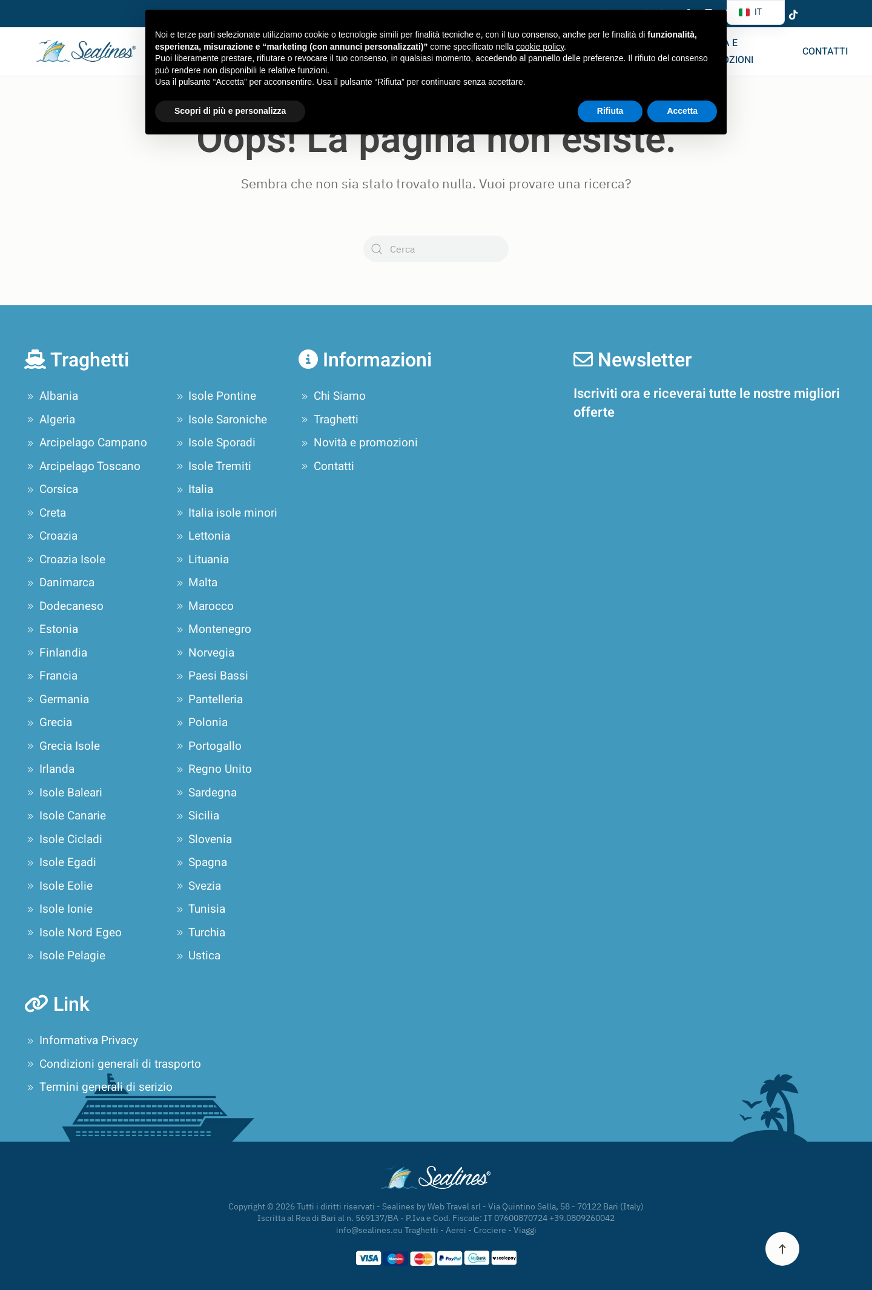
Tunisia (200, 909)
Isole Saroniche (221, 419)
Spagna (201, 862)
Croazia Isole (64, 559)
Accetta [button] (682, 111)
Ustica (197, 955)
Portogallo (208, 746)
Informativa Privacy (81, 1040)
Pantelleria (208, 699)
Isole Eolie (58, 886)
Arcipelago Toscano (82, 466)
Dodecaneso (64, 606)
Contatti (825, 51)
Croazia (51, 536)
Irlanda (49, 769)
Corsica (51, 489)
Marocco (204, 606)
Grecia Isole (62, 746)
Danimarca (59, 582)
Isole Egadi (60, 862)
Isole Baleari (63, 792)
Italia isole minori (226, 512)
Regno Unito (213, 769)
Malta (196, 582)
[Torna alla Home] (83, 51)
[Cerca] (436, 249)
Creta (45, 512)
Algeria (49, 419)
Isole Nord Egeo (73, 932)
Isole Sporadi (215, 442)
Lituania (202, 559)
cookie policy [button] (540, 46)
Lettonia (202, 536)
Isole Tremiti (213, 466)
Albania (51, 396)
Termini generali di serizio (98, 1087)
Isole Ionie (58, 909)
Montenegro (213, 629)
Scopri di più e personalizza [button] (230, 111)
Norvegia (204, 652)
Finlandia (55, 652)
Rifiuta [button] (610, 111)
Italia (194, 489)
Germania (56, 699)
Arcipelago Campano (85, 442)
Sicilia (197, 815)
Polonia (201, 722)
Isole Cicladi (63, 839)
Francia (51, 675)
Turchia (200, 932)
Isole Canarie (65, 815)
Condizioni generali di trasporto (112, 1064)
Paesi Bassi (211, 675)
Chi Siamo (332, 396)
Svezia (198, 886)
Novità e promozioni (724, 51)
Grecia (48, 722)
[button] (782, 1249)
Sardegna (205, 792)
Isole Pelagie (64, 955)
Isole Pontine (215, 396)
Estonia (51, 629)
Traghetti (328, 419)
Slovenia (203, 839)
